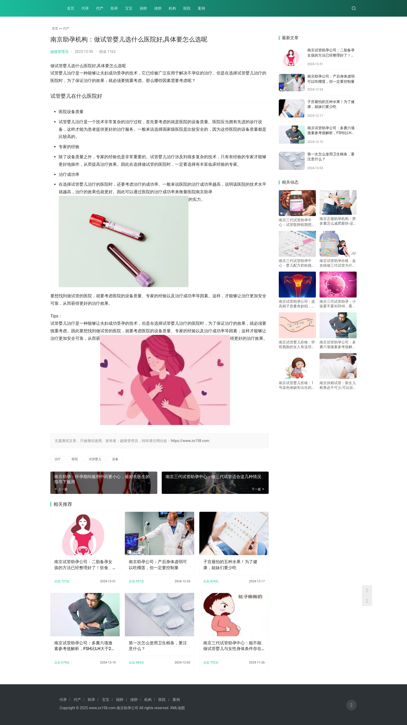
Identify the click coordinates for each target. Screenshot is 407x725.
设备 (115, 459)
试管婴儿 (95, 459)
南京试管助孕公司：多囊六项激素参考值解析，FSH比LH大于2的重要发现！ (84, 646)
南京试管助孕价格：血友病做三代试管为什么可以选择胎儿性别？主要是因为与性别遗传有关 (338, 263)
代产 (99, 8)
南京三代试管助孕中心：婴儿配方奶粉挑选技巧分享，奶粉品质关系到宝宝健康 (297, 263)
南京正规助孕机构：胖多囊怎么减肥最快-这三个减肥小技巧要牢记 (338, 221)
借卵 (157, 8)
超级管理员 (59, 52)
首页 (70, 8)
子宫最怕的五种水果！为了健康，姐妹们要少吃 (230, 564)
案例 (201, 8)
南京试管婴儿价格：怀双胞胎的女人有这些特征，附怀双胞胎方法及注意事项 (297, 344)
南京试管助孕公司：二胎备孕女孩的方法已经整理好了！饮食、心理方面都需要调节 (83, 565)
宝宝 (128, 8)
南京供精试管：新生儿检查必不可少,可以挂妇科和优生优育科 (338, 385)
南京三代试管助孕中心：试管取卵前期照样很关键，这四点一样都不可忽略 (297, 222)
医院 (187, 8)
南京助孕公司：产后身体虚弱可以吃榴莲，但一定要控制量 (158, 564)
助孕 (114, 8)
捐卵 (143, 8)
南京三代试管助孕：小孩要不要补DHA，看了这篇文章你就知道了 (338, 303)
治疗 (58, 459)
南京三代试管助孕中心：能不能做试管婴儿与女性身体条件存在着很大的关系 (232, 646)
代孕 (85, 8)
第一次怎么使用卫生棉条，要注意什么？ (158, 645)
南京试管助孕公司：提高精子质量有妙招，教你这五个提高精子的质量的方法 (297, 303)
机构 (172, 8)
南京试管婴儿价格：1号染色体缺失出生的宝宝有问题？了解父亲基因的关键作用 (297, 385)
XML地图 (177, 708)
